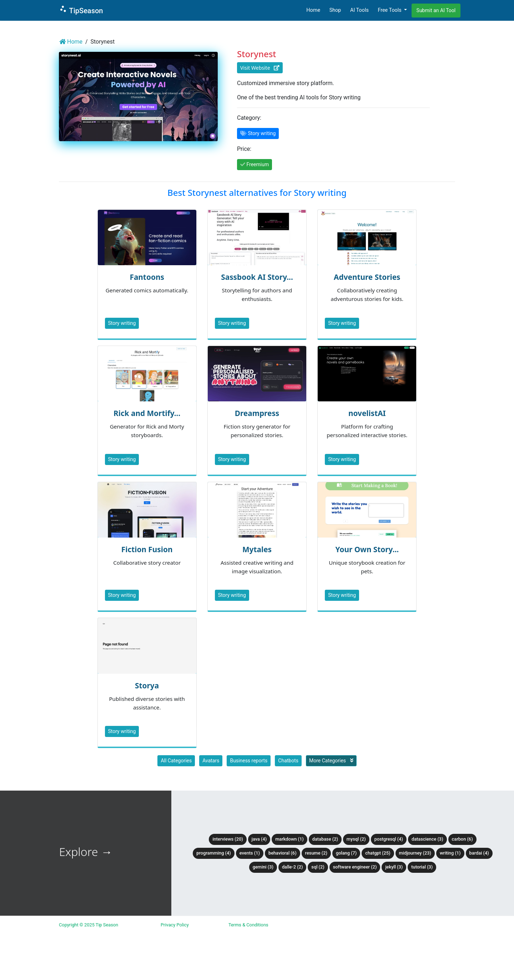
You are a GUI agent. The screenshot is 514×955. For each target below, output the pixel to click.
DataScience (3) (427, 839)
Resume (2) (316, 853)
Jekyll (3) (394, 867)
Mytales (257, 549)
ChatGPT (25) (377, 853)
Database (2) (325, 839)
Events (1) (250, 853)
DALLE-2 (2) (292, 867)
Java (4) (259, 839)
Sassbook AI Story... (257, 277)
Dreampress (257, 413)
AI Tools (359, 10)
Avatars (210, 760)
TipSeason (81, 10)
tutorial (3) (422, 867)
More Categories (331, 760)
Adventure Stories (367, 277)
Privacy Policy (175, 924)
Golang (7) (346, 853)
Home (313, 10)
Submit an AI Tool (436, 10)
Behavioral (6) (282, 853)
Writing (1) (450, 853)
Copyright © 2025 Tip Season (88, 924)
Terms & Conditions (248, 924)
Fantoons (147, 277)
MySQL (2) (356, 839)
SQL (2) (317, 867)
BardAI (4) (479, 853)
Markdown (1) (289, 839)
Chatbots (288, 760)
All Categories (176, 760)
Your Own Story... (367, 549)
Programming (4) (213, 853)
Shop (335, 10)
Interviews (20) (227, 839)
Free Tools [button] (390, 10)
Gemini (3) (263, 867)
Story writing (122, 323)
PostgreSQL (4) (388, 839)
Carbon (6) (462, 839)
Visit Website (259, 67)
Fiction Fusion (147, 549)
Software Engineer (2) (355, 867)
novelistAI (367, 413)
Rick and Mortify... (147, 413)
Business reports (248, 760)
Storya (147, 686)
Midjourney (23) (415, 853)
